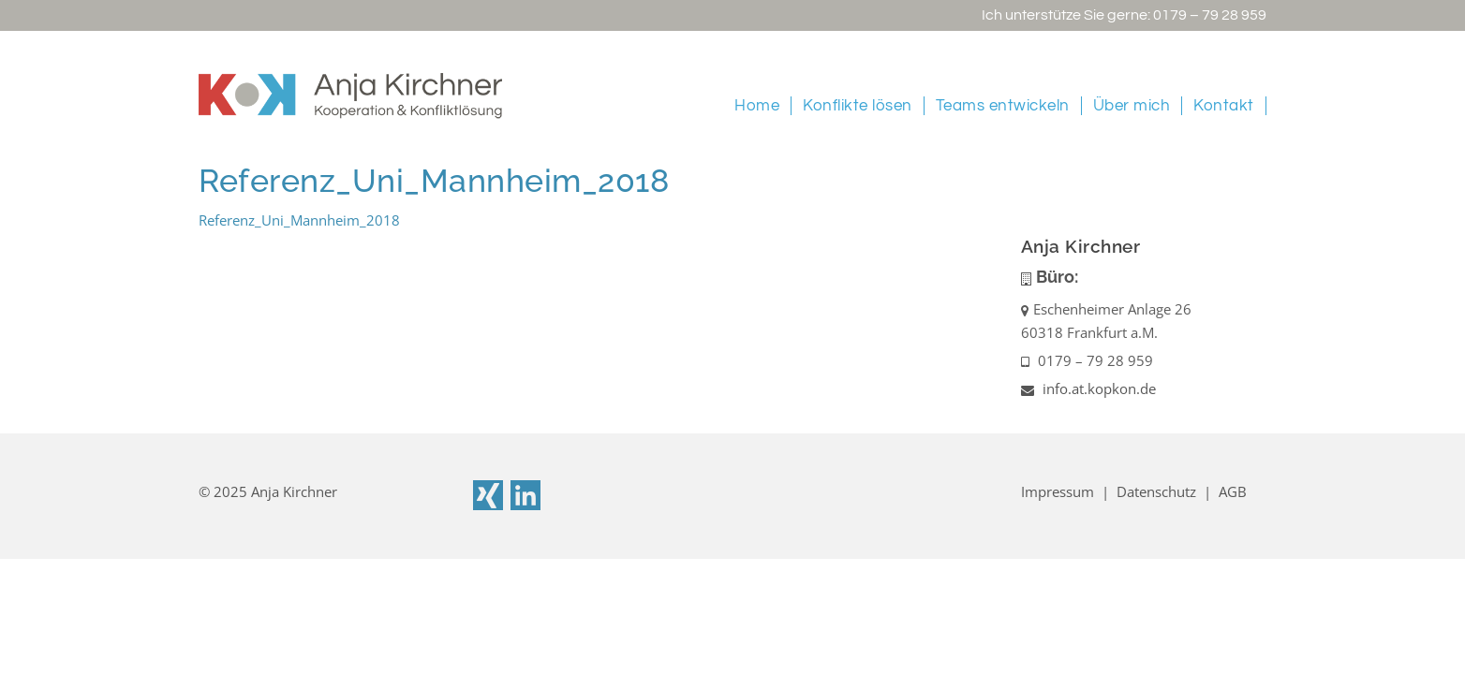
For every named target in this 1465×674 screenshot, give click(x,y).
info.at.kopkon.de (1088, 388)
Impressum (1057, 491)
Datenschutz (1156, 491)
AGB (1233, 491)
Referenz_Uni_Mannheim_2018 (299, 220)
